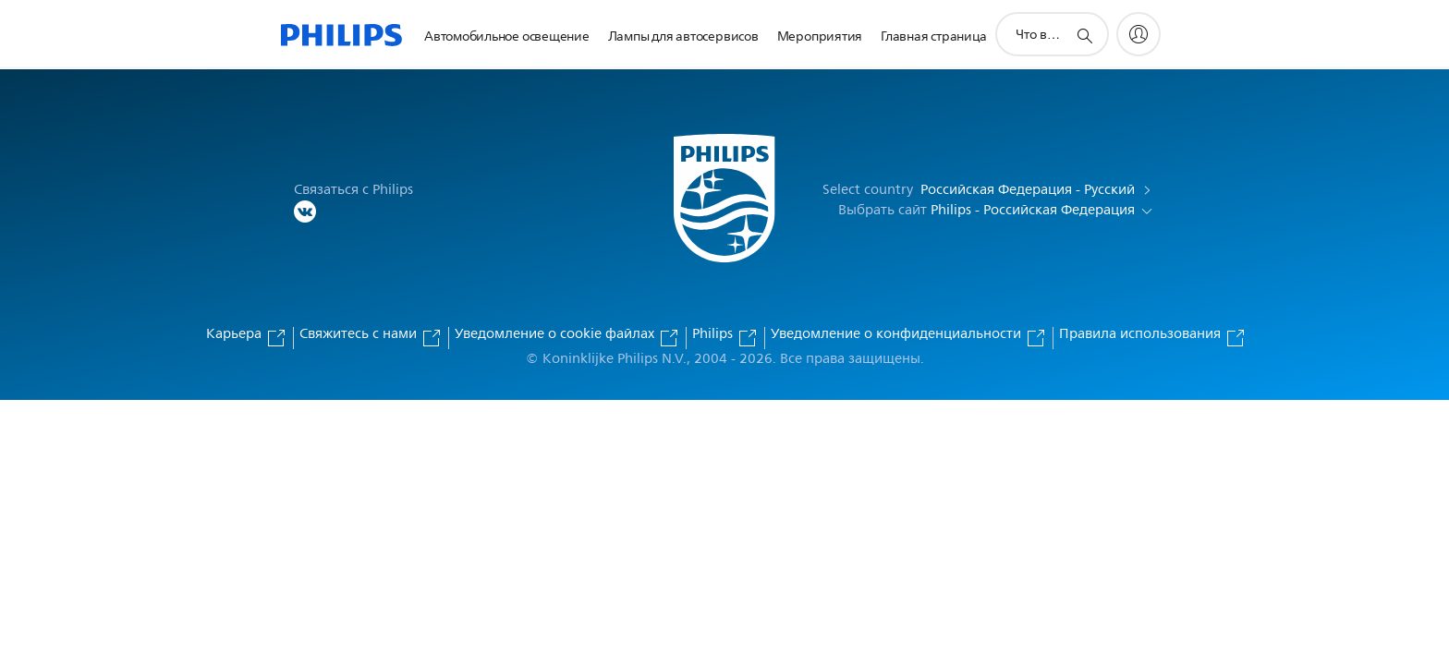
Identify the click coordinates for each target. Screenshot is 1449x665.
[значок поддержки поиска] (1084, 35)
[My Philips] (1138, 34)
